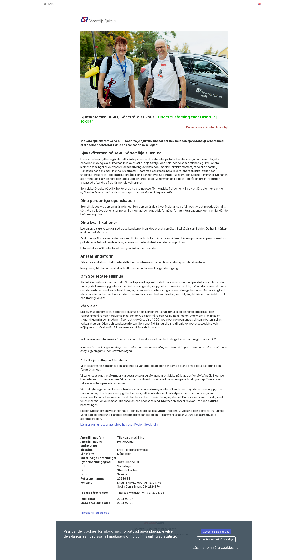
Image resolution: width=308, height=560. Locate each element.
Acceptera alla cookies (216, 531)
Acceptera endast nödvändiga (216, 539)
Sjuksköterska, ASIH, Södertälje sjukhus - (148, 119)
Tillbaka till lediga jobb (94, 512)
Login (49, 3)
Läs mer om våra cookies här (216, 547)
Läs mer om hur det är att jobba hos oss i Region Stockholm (119, 424)
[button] (261, 4)
